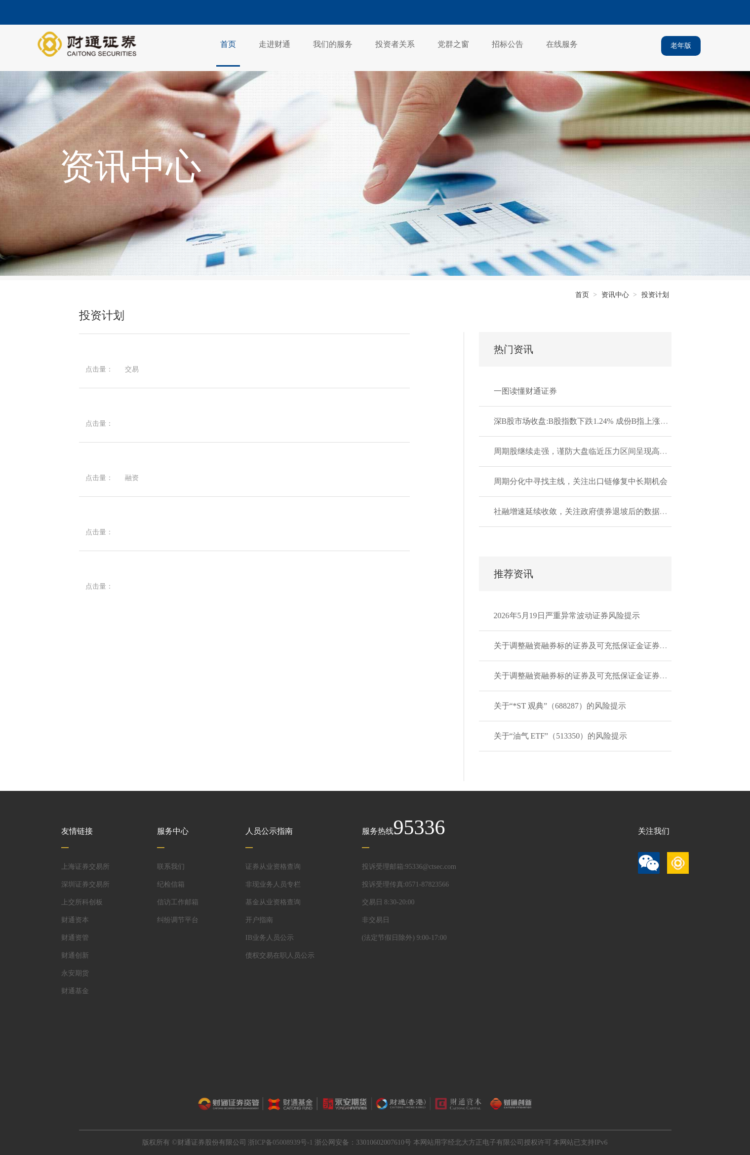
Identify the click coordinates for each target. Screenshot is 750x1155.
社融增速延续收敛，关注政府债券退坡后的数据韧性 (584, 511)
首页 (228, 44)
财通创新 (75, 955)
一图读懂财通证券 (525, 391)
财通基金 (75, 991)
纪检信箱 (171, 884)
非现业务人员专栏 (273, 884)
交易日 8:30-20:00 (388, 902)
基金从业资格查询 (273, 902)
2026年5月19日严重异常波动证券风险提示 (567, 615)
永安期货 (75, 973)
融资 (132, 478)
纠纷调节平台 (177, 920)
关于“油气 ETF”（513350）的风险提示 (561, 736)
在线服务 (562, 44)
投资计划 (655, 294)
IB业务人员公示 (269, 937)
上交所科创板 (82, 902)
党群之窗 (453, 44)
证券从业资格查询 (273, 866)
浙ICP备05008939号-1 (280, 1142)
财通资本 (75, 920)
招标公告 (507, 44)
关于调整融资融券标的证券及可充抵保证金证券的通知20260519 (604, 675)
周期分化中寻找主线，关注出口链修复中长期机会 (581, 481)
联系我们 (171, 866)
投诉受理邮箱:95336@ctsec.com (409, 866)
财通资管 (75, 937)
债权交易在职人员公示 (280, 955)
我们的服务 (333, 44)
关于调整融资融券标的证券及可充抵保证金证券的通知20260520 (604, 645)
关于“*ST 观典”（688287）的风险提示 (560, 706)
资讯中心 (615, 294)
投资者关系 (395, 44)
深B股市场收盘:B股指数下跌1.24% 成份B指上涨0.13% (587, 421)
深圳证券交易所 (85, 884)
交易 (132, 369)
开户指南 (259, 920)
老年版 (681, 45)
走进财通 (274, 44)
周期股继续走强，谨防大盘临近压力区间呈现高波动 (584, 451)
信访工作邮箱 (177, 902)
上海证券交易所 (85, 866)
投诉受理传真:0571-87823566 (405, 884)
